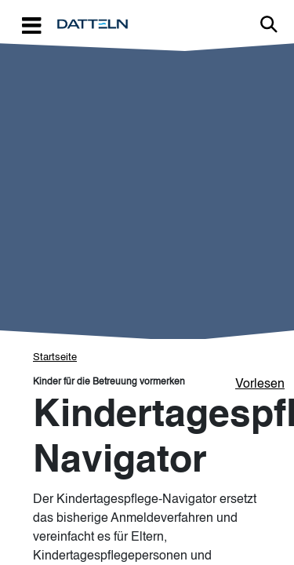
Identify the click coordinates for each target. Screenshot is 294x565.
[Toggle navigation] (31, 24)
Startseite (55, 357)
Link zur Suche (269, 24)
